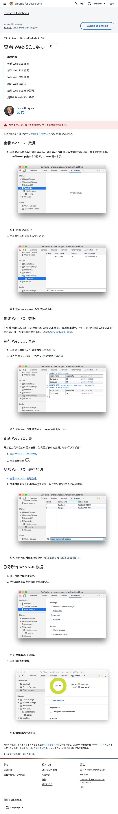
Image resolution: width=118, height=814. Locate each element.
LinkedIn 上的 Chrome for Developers (92, 780)
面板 (43, 38)
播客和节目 (47, 784)
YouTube (84, 774)
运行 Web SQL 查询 (61, 332)
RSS (82, 787)
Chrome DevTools (16, 13)
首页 (6, 38)
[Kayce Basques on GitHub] (22, 113)
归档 (44, 779)
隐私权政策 (16, 799)
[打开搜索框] (76, 4)
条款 (6, 799)
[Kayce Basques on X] (18, 113)
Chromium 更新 (49, 769)
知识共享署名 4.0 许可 (51, 744)
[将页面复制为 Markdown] (51, 46)
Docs (14, 38)
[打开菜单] (5, 3)
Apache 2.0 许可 (99, 744)
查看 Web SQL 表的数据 (23, 454)
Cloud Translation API (23, 27)
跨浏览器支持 (59, 125)
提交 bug (8, 769)
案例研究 (46, 774)
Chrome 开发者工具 (40, 133)
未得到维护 (34, 125)
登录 (112, 3)
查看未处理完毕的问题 (14, 774)
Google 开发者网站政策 (36, 748)
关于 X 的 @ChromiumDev (92, 769)
